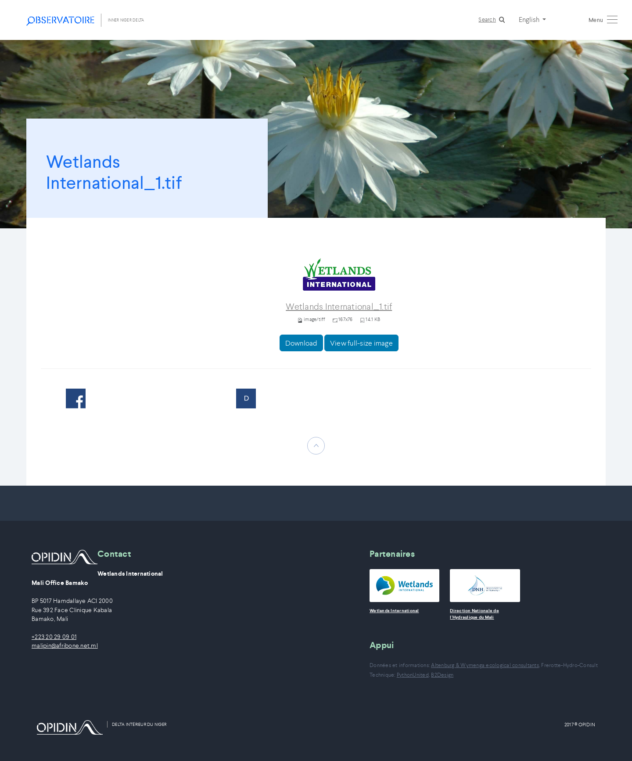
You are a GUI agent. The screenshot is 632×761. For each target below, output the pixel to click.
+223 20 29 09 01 (54, 637)
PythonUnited (413, 674)
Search (487, 19)
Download (301, 343)
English (530, 19)
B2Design (442, 674)
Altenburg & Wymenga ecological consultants (485, 665)
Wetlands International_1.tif (339, 306)
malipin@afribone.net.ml (65, 645)
